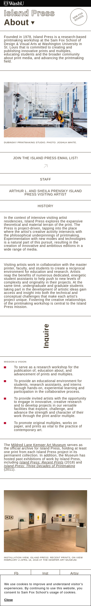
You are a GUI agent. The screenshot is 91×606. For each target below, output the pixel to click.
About (19, 22)
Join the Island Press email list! (45, 162)
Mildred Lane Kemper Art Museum (38, 445)
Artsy (74, 573)
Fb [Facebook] (16, 573)
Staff (45, 179)
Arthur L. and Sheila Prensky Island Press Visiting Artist (45, 192)
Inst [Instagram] (45, 573)
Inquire (46, 336)
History (45, 206)
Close (8, 600)
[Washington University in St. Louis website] (45, 3)
